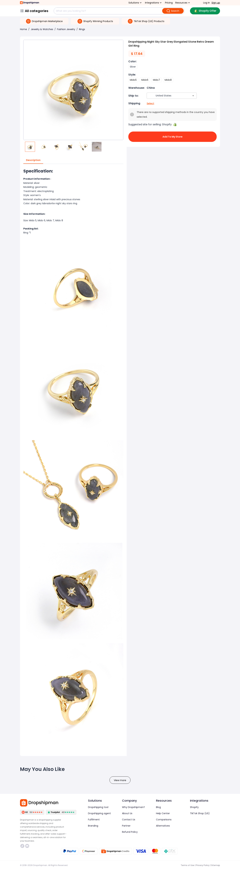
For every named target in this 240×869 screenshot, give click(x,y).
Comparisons (164, 819)
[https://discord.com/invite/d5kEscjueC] (27, 846)
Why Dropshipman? (133, 807)
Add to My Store (172, 137)
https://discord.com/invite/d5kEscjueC (27, 846)
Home (23, 29)
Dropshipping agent (99, 813)
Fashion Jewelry (66, 29)
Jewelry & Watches (42, 29)
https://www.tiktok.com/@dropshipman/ (22, 846)
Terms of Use (187, 865)
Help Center (163, 813)
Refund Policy (130, 832)
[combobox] (167, 96)
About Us (127, 813)
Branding (93, 825)
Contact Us (128, 819)
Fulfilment (94, 819)
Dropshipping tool (98, 807)
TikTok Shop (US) (200, 813)
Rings (82, 29)
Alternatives (163, 825)
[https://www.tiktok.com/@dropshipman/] (22, 846)
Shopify (194, 807)
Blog (158, 807)
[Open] (193, 95)
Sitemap (215, 865)
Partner (126, 825)
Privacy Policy (203, 865)
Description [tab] (33, 160)
